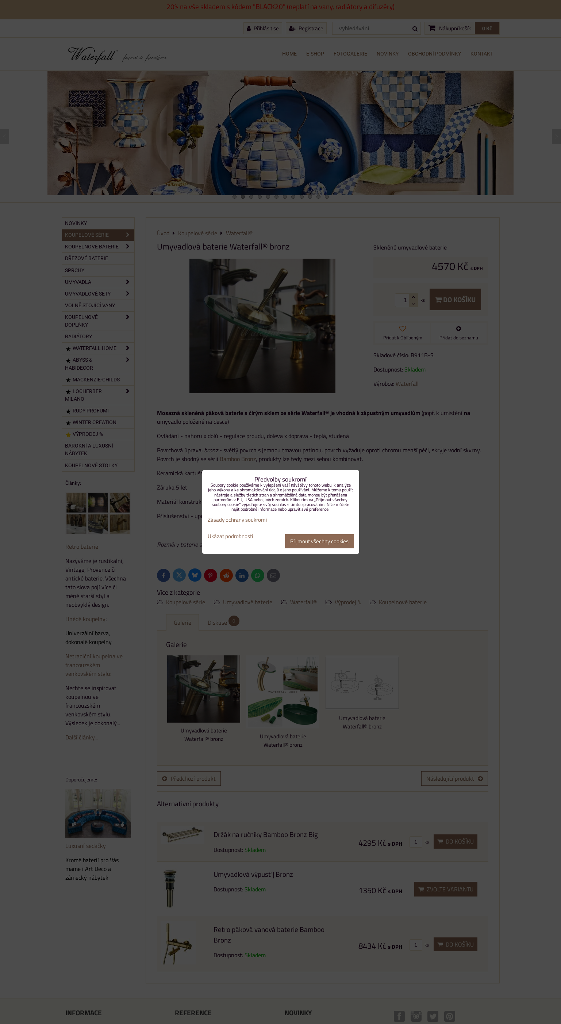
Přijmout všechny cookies (319, 541)
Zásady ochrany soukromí (237, 519)
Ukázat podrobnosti (230, 536)
